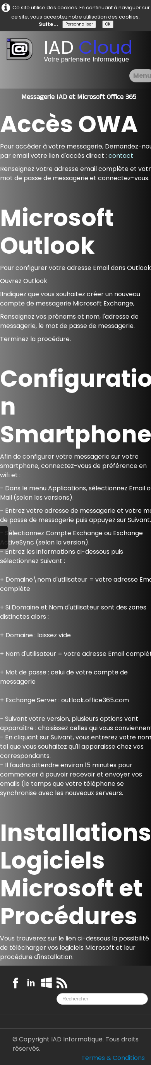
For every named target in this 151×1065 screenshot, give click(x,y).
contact (120, 155)
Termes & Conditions (113, 1057)
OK (107, 24)
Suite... (48, 24)
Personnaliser (79, 24)
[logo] (72, 52)
